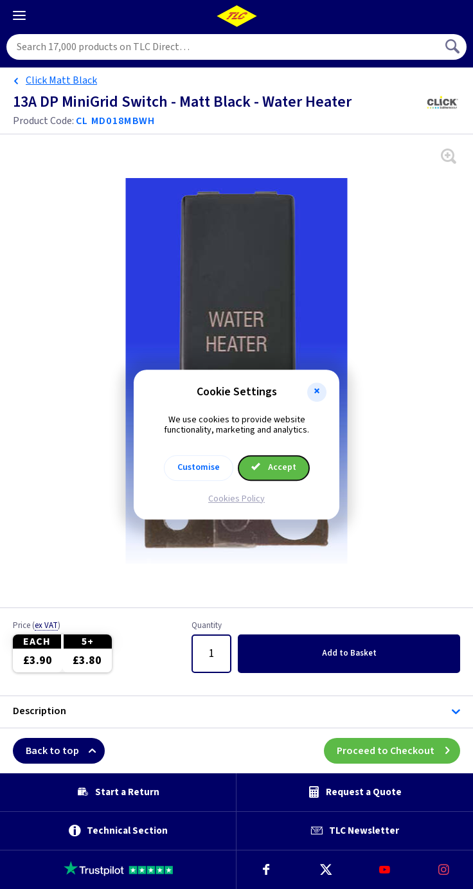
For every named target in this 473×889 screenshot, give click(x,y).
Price (36, 626)
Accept (273, 467)
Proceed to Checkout (398, 751)
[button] (316, 392)
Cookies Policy (236, 498)
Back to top (65, 751)
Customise (198, 467)
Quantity (207, 626)
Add (349, 653)
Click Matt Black (61, 80)
